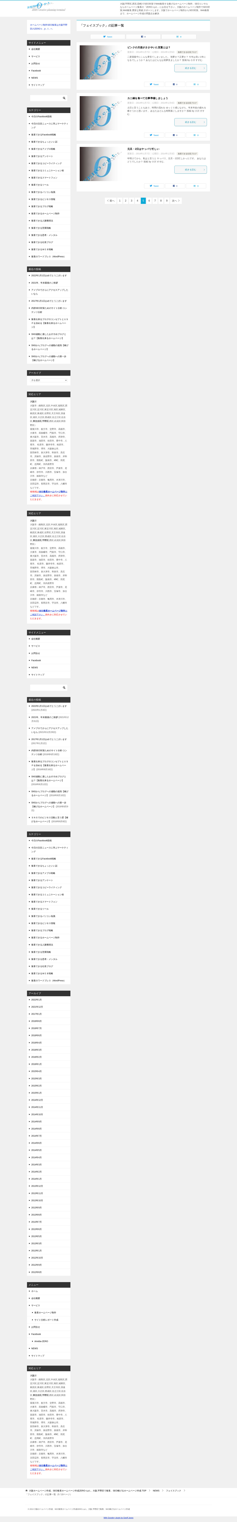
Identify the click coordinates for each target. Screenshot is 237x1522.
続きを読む (195, 68)
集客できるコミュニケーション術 (47, 170)
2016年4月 (36, 1042)
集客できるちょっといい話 (44, 142)
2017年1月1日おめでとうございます (49, 301)
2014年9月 (36, 1121)
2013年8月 (36, 1214)
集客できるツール (40, 185)
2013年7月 (36, 1222)
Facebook (36, 70)
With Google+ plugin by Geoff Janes (118, 1518)
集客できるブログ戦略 (42, 206)
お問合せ (35, 63)
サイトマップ (37, 85)
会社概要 (35, 49)
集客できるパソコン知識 (43, 192)
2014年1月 (36, 1179)
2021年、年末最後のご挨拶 (44, 283)
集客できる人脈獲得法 (42, 220)
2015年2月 (36, 1085)
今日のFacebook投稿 (41, 116)
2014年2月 (36, 1171)
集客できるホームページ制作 (45, 213)
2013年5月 (36, 1236)
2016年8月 (36, 1021)
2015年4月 (36, 1071)
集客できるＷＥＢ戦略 (42, 249)
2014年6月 (36, 1143)
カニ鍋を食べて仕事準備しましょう (147, 98)
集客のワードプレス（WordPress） (48, 256)
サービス (35, 56)
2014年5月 (36, 1150)
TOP (87, 1490)
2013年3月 (36, 1243)
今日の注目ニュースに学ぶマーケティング (49, 125)
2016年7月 (36, 1028)
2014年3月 (36, 1164)
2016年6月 (36, 1035)
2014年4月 (36, 1157)
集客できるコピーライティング (46, 163)
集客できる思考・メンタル (44, 235)
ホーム (34, 1291)
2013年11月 (37, 1193)
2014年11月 (37, 1107)
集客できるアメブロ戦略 (43, 149)
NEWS (34, 78)
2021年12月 (37, 1007)
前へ (112, 200)
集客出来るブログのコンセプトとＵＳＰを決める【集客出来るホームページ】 (49, 323)
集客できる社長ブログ (187, 52)
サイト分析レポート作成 (46, 1320)
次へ (174, 200)
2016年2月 (36, 1057)
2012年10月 (37, 1257)
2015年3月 (36, 1078)
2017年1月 (36, 1014)
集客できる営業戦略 (41, 228)
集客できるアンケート (42, 156)
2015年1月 (36, 1093)
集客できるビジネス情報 (43, 199)
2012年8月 (36, 1272)
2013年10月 (37, 1200)
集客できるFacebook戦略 (43, 134)
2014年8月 (36, 1128)
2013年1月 (36, 1250)
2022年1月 (36, 999)
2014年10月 (37, 1114)
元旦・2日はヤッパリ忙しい (143, 149)
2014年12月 (37, 1100)
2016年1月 (36, 1064)
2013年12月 (37, 1186)
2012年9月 (36, 1265)
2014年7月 (36, 1136)
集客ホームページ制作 (45, 1312)
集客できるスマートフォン (44, 177)
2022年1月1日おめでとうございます (49, 275)
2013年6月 (36, 1229)
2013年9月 (36, 1207)
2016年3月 (36, 1050)
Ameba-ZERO (41, 1341)
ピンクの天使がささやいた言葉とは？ (149, 47)
